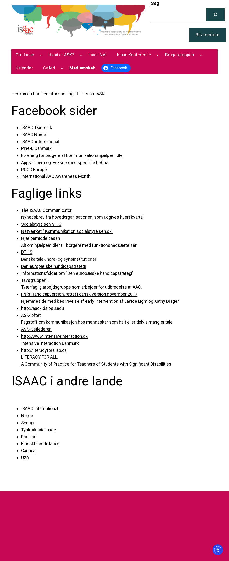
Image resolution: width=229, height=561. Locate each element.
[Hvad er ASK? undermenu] (81, 55)
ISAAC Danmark (36, 127)
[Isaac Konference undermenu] (157, 55)
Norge (27, 415)
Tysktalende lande (38, 429)
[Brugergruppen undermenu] (201, 55)
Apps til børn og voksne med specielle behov (64, 162)
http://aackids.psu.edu (42, 308)
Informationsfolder (39, 273)
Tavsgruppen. (34, 280)
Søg (155, 3)
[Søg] (215, 14)
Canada (28, 450)
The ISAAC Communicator (46, 210)
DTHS (26, 252)
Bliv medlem (208, 34)
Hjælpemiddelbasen (40, 238)
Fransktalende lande (40, 443)
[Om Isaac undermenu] (41, 55)
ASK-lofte (30, 315)
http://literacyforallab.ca (44, 350)
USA (25, 457)
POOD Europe (34, 169)
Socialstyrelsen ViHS (41, 224)
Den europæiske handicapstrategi (53, 266)
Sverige (28, 422)
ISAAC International (39, 408)
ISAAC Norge (33, 134)
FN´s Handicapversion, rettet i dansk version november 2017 (79, 294)
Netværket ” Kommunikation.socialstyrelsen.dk (67, 231)
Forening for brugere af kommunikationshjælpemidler (72, 155)
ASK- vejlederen (36, 329)
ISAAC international (40, 141)
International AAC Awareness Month (55, 176)
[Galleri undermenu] (62, 68)
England (28, 436)
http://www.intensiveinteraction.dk (54, 336)
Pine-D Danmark (36, 148)
